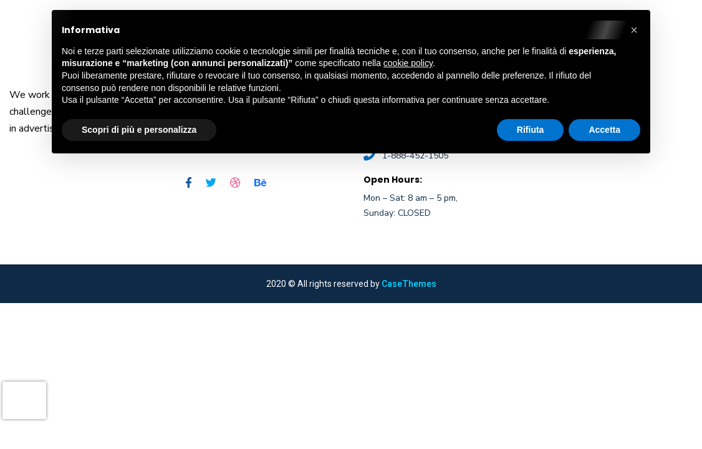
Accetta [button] (604, 130)
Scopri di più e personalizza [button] (139, 130)
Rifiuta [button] (530, 130)
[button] (634, 30)
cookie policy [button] (408, 63)
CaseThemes (409, 284)
